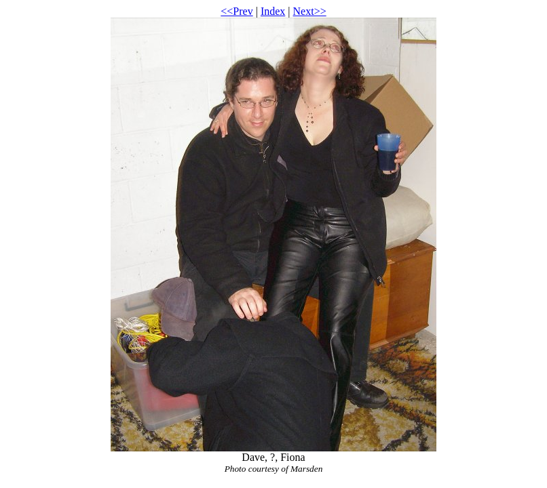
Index (273, 11)
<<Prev (236, 11)
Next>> (309, 11)
